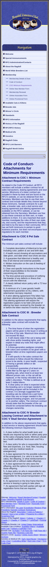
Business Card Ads (25, 533)
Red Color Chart (34, 541)
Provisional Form (8, 506)
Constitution (29, 508)
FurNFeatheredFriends (28, 563)
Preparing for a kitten (34, 514)
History (22, 518)
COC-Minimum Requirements (20, 85)
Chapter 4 (15, 520)
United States (26, 524)
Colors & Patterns (34, 512)
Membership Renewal (17, 92)
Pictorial (4, 514)
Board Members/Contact (28, 497)
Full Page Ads (27, 531)
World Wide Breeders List (16, 71)
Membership (10, 75)
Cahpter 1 (31, 518)
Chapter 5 (24, 520)
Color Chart (6, 541)
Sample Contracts (18, 510)
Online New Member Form (19, 89)
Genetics (9, 136)
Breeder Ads (10, 107)
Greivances (31, 510)
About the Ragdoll (13, 66)
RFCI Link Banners (13, 144)
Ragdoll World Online (14, 149)
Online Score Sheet (30, 535)
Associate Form (38, 504)
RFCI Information (12, 119)
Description (21, 512)
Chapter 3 (5, 520)
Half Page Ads (40, 531)
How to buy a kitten (17, 514)
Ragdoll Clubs (11, 140)
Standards (9, 115)
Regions (38, 508)
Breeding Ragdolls (14, 499)
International (38, 524)
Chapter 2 (40, 518)
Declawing (42, 539)
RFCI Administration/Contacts (18, 62)
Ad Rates (16, 531)
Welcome (9, 54)
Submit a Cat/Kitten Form (21, 529)
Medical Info (10, 132)
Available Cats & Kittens (15, 103)
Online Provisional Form (18, 99)
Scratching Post (7, 516)
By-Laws (19, 508)
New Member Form (9, 504)
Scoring (18, 535)
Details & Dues (23, 501)
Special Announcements (16, 58)
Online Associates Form (18, 96)
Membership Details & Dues (19, 79)
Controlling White (19, 541)
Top (24, 550)
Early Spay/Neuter (29, 539)
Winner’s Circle (12, 111)
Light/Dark (34, 520)
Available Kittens (28, 526)
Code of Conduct (15, 82)
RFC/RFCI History (13, 128)
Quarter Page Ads (8, 533)
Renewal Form (24, 504)
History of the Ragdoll (14, 124)
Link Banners (28, 499)
